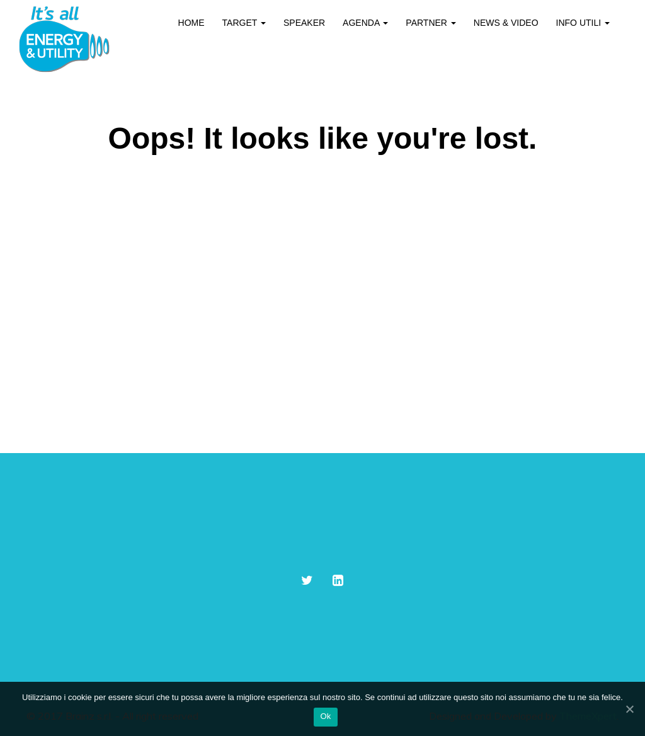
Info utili (583, 23)
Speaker (304, 23)
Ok (325, 716)
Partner (431, 23)
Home (191, 23)
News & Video (506, 23)
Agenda (365, 23)
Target (244, 23)
